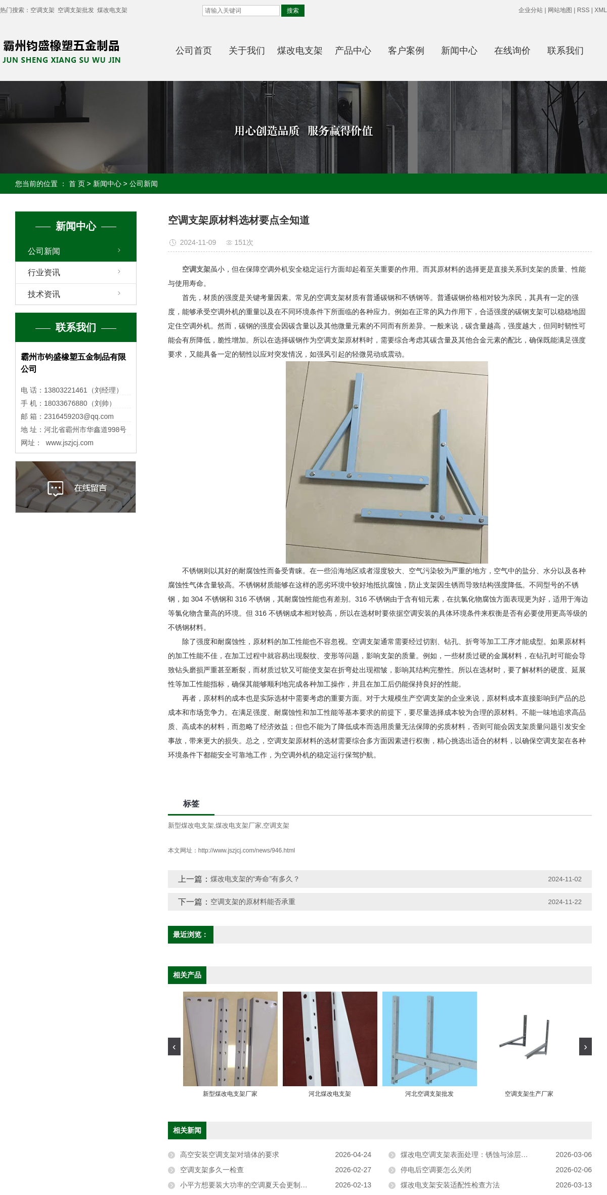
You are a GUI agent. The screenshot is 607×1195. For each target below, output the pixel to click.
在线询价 (512, 51)
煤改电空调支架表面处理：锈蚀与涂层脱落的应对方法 (486, 1154)
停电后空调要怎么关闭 (436, 1170)
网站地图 (560, 10)
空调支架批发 (76, 10)
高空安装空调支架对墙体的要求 (229, 1154)
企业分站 (530, 10)
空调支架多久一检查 (212, 1170)
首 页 (77, 184)
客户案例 (406, 51)
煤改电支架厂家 (238, 825)
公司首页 (194, 51)
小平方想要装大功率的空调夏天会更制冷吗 (247, 1185)
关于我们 (247, 51)
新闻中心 (459, 51)
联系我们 (565, 51)
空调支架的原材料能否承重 (252, 902)
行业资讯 (44, 272)
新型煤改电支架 (191, 825)
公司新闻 (143, 184)
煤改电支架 (112, 10)
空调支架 (42, 10)
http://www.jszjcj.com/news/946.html (246, 850)
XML (600, 10)
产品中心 (353, 51)
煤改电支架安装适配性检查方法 (450, 1185)
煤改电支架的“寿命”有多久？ (255, 879)
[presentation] (174, 1046)
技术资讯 (44, 294)
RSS (583, 10)
